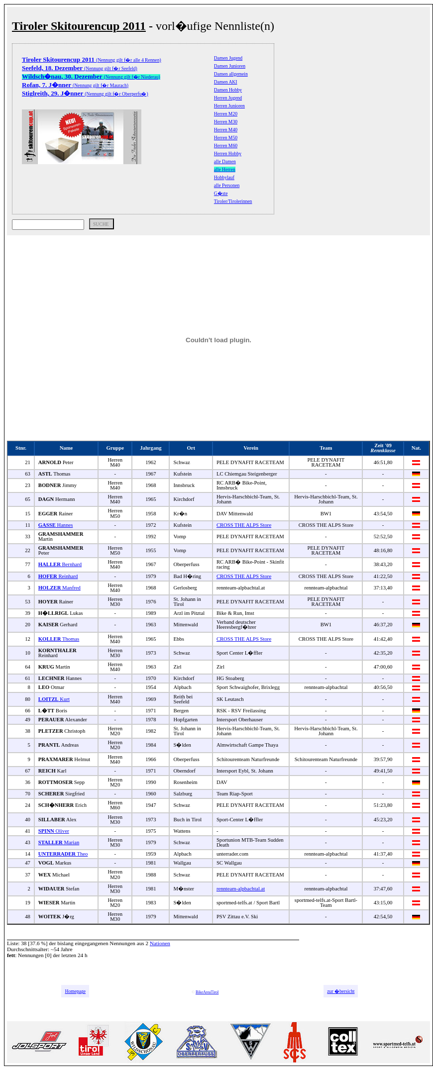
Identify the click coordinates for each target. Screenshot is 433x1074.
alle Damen (225, 161)
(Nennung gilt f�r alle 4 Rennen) (91, 60)
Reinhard (58, 576)
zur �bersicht (340, 991)
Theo (63, 854)
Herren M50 (225, 137)
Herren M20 (225, 113)
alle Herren (224, 169)
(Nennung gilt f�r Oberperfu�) (85, 94)
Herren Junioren (229, 105)
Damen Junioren (229, 66)
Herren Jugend (228, 97)
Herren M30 (225, 121)
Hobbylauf (224, 177)
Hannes (55, 525)
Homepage (75, 991)
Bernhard (60, 564)
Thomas (58, 639)
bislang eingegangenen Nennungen (96, 943)
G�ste (221, 193)
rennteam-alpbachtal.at (240, 888)
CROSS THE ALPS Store (243, 525)
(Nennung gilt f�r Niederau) (91, 77)
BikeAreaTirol (207, 992)
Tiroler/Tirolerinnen (233, 201)
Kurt (54, 699)
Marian (58, 842)
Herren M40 (225, 129)
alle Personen (226, 185)
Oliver (53, 831)
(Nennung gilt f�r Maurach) (75, 85)
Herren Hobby (227, 153)
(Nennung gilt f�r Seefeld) (79, 68)
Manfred (59, 587)
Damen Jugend (228, 58)
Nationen (160, 943)
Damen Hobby (228, 90)
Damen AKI (225, 82)
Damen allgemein (231, 74)
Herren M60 (225, 145)
